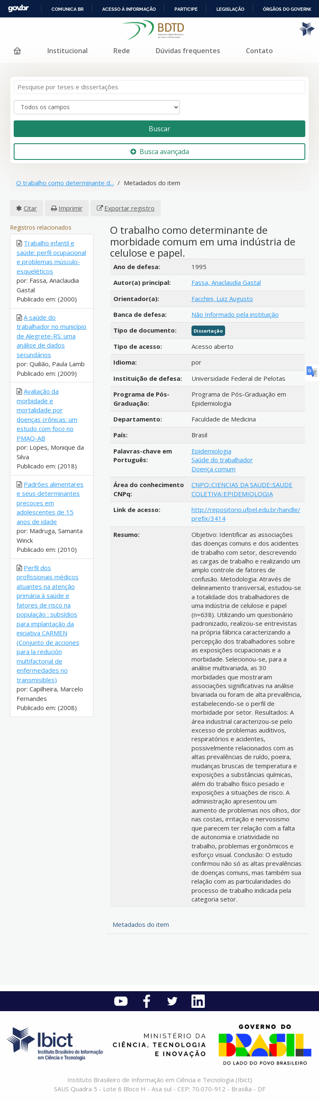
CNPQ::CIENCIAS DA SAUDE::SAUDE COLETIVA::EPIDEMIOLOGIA (241, 488)
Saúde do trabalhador (222, 460)
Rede (121, 50)
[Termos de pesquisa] (159, 87)
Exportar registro (129, 208)
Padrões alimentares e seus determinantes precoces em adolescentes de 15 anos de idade (50, 503)
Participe (186, 9)
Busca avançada (159, 151)
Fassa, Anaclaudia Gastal (226, 282)
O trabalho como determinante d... (65, 183)
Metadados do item (141, 924)
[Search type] (97, 107)
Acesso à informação (129, 9)
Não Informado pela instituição (235, 314)
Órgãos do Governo (288, 9)
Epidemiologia (211, 451)
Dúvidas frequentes (188, 50)
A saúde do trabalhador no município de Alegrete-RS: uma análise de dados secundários (51, 336)
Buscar (159, 128)
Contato (259, 50)
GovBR (18, 8)
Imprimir (71, 208)
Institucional (67, 50)
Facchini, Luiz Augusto (222, 298)
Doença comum (213, 469)
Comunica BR (67, 9)
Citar (30, 208)
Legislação (230, 9)
